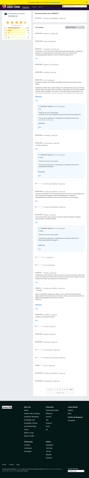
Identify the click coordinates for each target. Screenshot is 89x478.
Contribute (28, 448)
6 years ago (61, 288)
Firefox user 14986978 (51, 18)
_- (45, 257)
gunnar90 (47, 49)
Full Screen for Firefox (16, 13)
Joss (46, 365)
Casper (47, 273)
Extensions (25, 7)
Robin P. (47, 33)
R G (46, 80)
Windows (49, 413)
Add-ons (27, 407)
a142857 (47, 314)
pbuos (46, 214)
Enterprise (71, 420)
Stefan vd (14, 16)
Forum (26, 429)
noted (18, 469)
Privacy (4, 464)
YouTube (49, 448)
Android (49, 423)
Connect (27, 445)
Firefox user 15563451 (51, 373)
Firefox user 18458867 (51, 207)
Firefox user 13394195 (51, 191)
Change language (73, 468)
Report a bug (28, 433)
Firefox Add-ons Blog (32, 413)
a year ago (53, 72)
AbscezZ (47, 342)
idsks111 (47, 64)
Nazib (46, 334)
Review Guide (29, 436)
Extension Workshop (31, 417)
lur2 (46, 265)
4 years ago (49, 257)
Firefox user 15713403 (51, 357)
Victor (46, 326)
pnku (46, 41)
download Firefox (55, 2)
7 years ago (62, 18)
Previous (50, 389)
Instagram (49, 445)
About (26, 410)
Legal (17, 464)
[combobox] (74, 6)
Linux (48, 426)
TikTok (48, 451)
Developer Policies (30, 423)
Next (71, 389)
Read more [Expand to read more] (38, 96)
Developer (27, 451)
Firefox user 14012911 (51, 288)
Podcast (49, 458)
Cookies (11, 464)
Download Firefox (52, 410)
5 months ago (54, 33)
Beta (69, 413)
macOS (48, 417)
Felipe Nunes (48, 350)
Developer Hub (29, 420)
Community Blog (30, 426)
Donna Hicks (48, 143)
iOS (47, 420)
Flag (36, 58)
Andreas (47, 72)
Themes (33, 7)
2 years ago (50, 80)
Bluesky (49, 454)
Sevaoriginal (48, 381)
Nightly (70, 410)
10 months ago (55, 49)
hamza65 (47, 135)
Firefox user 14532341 (51, 183)
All (47, 429)
